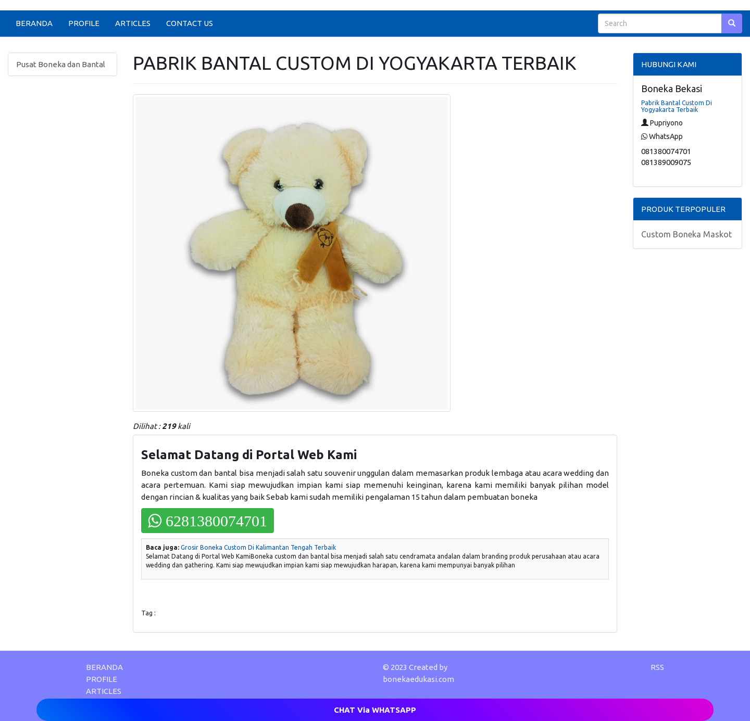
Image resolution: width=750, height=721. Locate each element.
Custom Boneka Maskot (686, 234)
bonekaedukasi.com (418, 679)
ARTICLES (133, 23)
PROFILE (83, 23)
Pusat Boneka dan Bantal (60, 64)
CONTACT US (189, 23)
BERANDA (34, 23)
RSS (657, 667)
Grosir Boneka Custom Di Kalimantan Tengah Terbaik (258, 547)
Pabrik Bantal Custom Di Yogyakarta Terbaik (676, 106)
